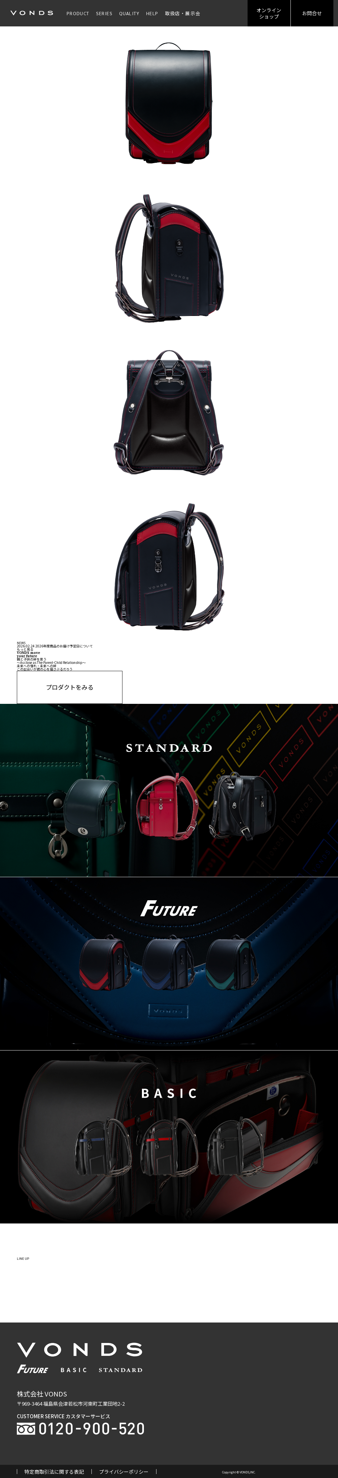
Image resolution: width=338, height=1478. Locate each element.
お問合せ (312, 13)
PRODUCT (78, 13)
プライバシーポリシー (124, 1471)
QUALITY (129, 13)
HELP (152, 13)
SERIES (104, 13)
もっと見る (25, 649)
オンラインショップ (268, 13)
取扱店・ (183, 13)
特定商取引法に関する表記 (54, 1471)
